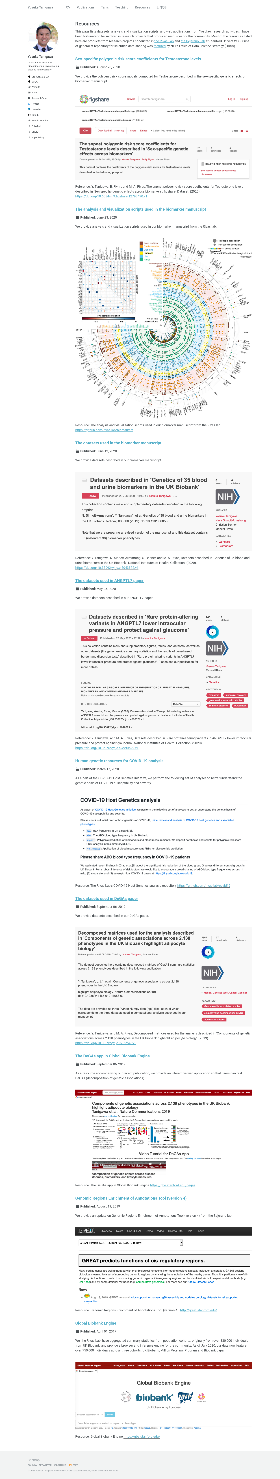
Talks (105, 7)
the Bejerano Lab (193, 41)
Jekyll (69, 1470)
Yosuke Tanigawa (40, 7)
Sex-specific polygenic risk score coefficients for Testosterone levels (138, 59)
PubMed (34, 126)
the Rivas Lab (164, 41)
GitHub (60, 1465)
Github (33, 114)
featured (160, 46)
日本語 (161, 7)
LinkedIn (34, 109)
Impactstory (36, 137)
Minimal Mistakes (109, 1470)
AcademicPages (82, 1470)
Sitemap (34, 1460)
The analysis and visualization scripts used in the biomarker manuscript (140, 209)
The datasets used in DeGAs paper (106, 898)
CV (68, 7)
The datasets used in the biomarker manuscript (118, 443)
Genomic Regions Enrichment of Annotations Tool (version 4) (131, 1198)
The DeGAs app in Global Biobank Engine (112, 1056)
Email (33, 92)
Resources (142, 7)
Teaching (121, 7)
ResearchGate (37, 98)
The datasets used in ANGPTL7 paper (109, 580)
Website (34, 86)
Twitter (33, 103)
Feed (73, 1465)
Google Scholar (38, 120)
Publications (86, 7)
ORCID (33, 131)
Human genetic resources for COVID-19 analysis (119, 760)
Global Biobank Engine (95, 1323)
